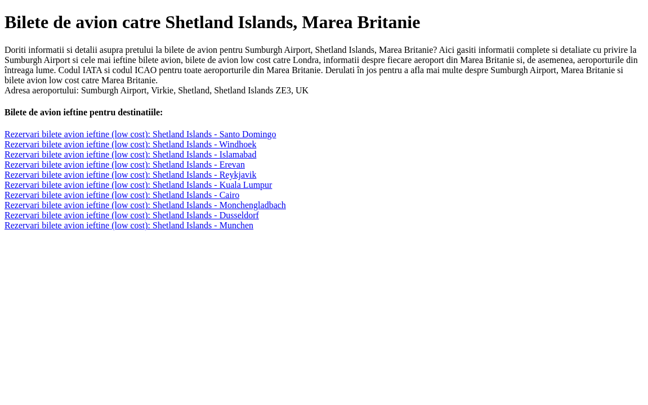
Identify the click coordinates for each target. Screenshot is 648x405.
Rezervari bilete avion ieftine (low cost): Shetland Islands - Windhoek (130, 144)
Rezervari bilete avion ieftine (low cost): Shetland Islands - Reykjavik (130, 174)
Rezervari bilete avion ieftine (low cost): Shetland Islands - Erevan (125, 164)
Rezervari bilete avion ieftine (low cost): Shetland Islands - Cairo (122, 195)
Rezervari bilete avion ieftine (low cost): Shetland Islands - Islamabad (130, 154)
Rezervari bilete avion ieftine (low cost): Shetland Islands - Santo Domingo (140, 134)
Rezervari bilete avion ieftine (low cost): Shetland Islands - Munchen (129, 225)
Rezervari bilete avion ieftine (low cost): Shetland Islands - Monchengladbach (145, 205)
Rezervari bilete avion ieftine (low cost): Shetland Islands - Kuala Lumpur (138, 185)
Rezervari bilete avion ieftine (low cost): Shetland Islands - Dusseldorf (132, 215)
